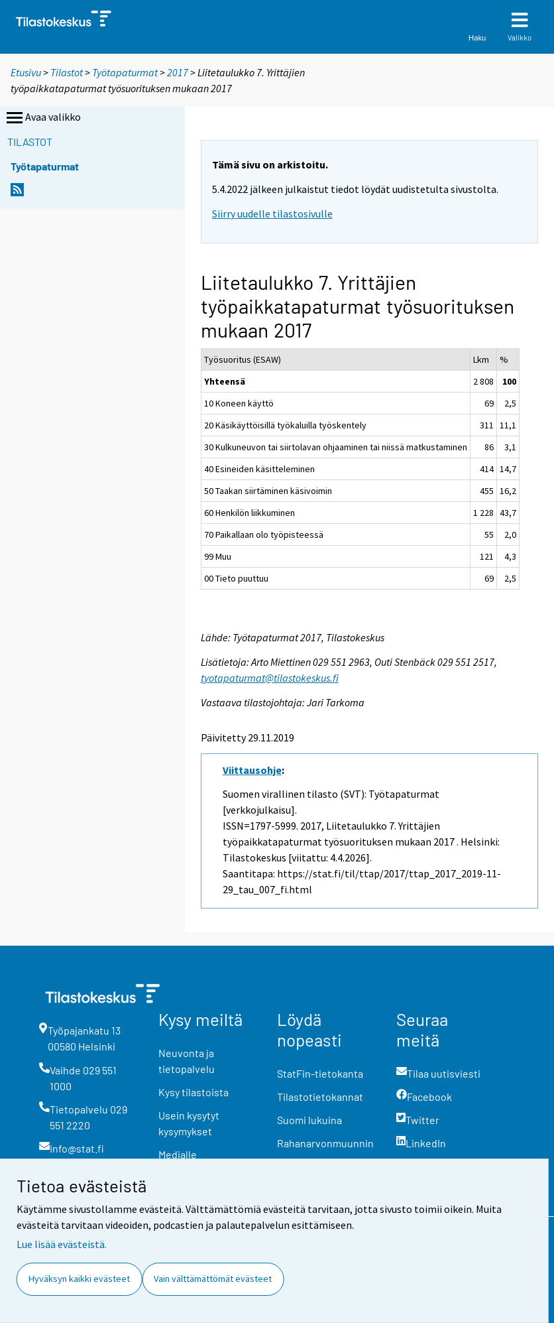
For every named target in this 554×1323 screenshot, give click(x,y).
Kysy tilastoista (193, 1092)
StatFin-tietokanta (320, 1073)
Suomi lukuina (309, 1119)
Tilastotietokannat (320, 1096)
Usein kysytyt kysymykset (188, 1123)
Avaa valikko (42, 118)
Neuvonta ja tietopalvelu (186, 1060)
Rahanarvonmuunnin (325, 1143)
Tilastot (66, 72)
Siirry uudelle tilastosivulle (272, 213)
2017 (177, 72)
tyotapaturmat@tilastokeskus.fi (270, 677)
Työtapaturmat (125, 72)
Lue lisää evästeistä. (62, 1244)
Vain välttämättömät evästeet (213, 1279)
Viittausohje (252, 770)
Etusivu (26, 72)
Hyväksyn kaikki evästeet (79, 1279)
